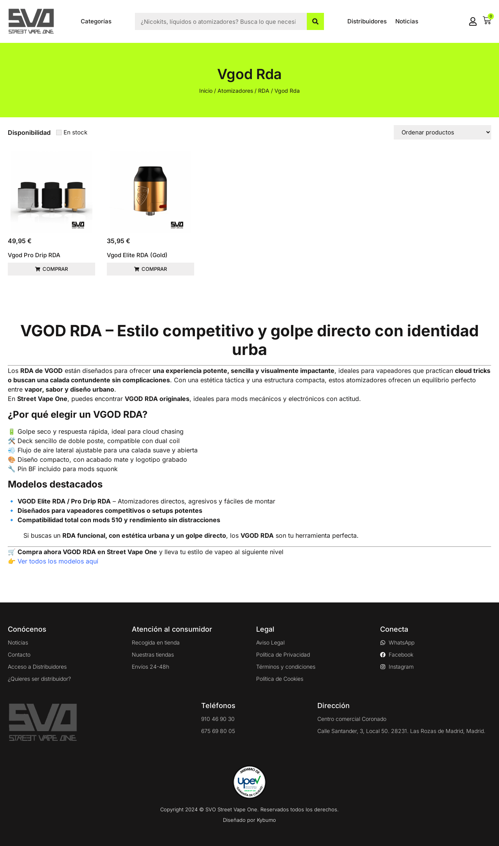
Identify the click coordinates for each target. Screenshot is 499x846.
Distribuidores (367, 21)
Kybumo (266, 820)
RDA (263, 90)
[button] (51, 269)
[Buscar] (315, 21)
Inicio (205, 90)
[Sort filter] (442, 132)
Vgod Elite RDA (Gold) (137, 255)
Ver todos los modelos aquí (58, 561)
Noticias (406, 21)
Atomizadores (235, 90)
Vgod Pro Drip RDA (34, 255)
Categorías (96, 21)
